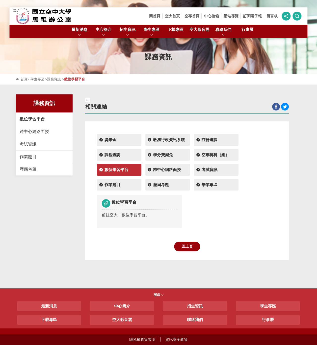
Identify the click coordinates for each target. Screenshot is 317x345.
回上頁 (187, 246)
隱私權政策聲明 (142, 339)
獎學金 (110, 140)
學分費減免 (163, 155)
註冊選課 (209, 140)
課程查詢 (112, 155)
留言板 (272, 16)
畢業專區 (209, 185)
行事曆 (247, 29)
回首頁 (154, 16)
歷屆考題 (28, 169)
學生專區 (151, 32)
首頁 (24, 79)
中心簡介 (103, 32)
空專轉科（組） (215, 155)
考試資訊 (28, 144)
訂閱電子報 (252, 16)
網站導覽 (231, 16)
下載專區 (175, 29)
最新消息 (79, 32)
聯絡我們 (223, 32)
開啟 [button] (158, 295)
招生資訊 (127, 32)
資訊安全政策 (176, 339)
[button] (286, 16)
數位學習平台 (32, 118)
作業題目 (28, 156)
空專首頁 (192, 16)
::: (14, 10)
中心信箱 (211, 16)
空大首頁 (172, 16)
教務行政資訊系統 (169, 140)
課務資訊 (54, 79)
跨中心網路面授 (34, 131)
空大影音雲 (199, 29)
